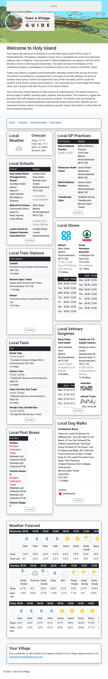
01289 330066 (86, 367)
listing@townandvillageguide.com (26, 657)
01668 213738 (65, 152)
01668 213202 (65, 262)
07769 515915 (17, 356)
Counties (22, 122)
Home (54, 6)
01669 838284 (65, 364)
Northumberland (38, 122)
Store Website (65, 268)
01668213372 (40, 221)
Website (62, 371)
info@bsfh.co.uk (66, 367)
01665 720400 (17, 374)
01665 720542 (17, 392)
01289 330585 (17, 411)
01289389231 (40, 196)
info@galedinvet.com (90, 371)
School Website (40, 199)
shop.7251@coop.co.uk (70, 265)
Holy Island (55, 122)
